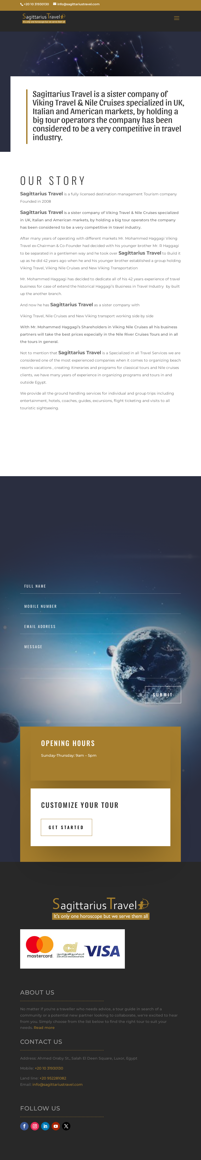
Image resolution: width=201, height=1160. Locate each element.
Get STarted (66, 827)
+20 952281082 (53, 1078)
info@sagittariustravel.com (57, 1084)
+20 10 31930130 (49, 1068)
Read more (44, 1027)
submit (163, 694)
